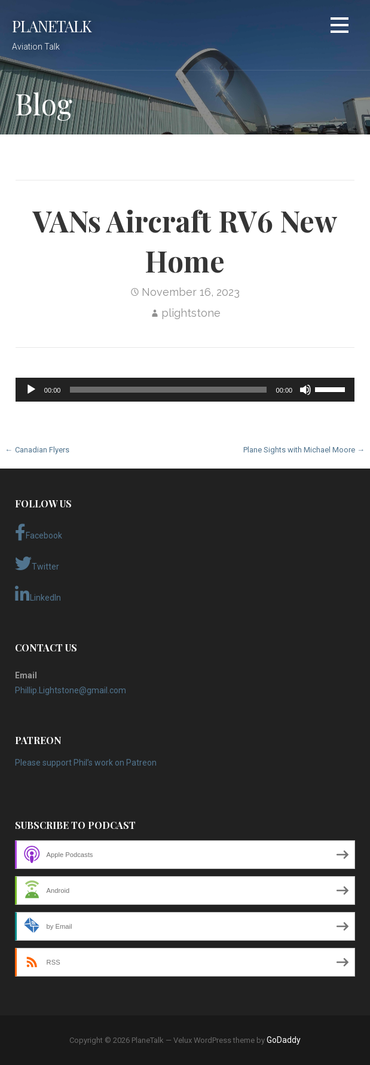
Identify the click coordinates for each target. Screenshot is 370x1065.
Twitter (37, 563)
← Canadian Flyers (37, 449)
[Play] (31, 390)
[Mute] (305, 390)
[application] (185, 390)
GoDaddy (284, 1040)
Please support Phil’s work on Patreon (86, 762)
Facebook (38, 532)
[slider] (168, 390)
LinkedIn (38, 594)
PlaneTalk (51, 26)
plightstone (191, 313)
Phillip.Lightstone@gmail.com (70, 690)
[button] (339, 27)
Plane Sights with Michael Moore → (304, 449)
